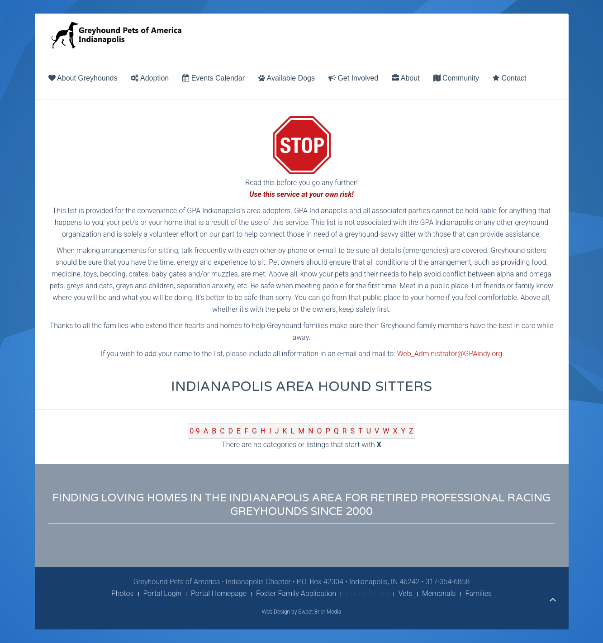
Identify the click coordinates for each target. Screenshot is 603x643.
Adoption (150, 78)
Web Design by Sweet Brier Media (302, 612)
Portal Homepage (219, 593)
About (405, 78)
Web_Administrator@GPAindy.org (450, 353)
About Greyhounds (83, 78)
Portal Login (162, 593)
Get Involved (353, 78)
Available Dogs (286, 78)
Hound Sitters (367, 593)
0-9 (194, 431)
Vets (406, 593)
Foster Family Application (296, 593)
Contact (510, 78)
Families (478, 593)
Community (456, 78)
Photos (122, 593)
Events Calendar (213, 78)
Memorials (439, 593)
